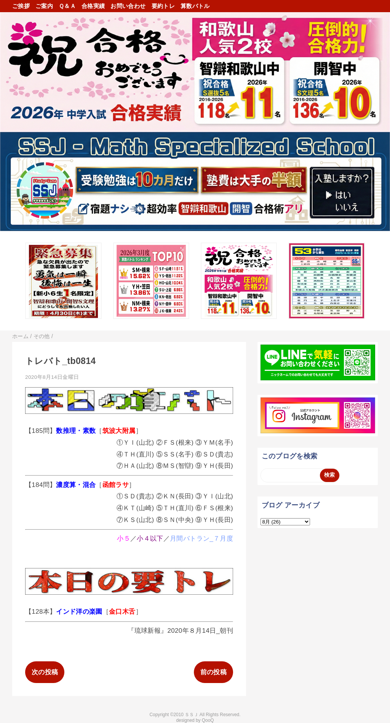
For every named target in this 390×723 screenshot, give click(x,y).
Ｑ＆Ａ (67, 6)
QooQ (208, 720)
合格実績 (93, 6)
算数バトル (195, 6)
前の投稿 (213, 672)
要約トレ (163, 6)
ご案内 (44, 6)
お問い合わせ (127, 6)
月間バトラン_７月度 (201, 538)
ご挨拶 (21, 6)
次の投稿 (45, 672)
